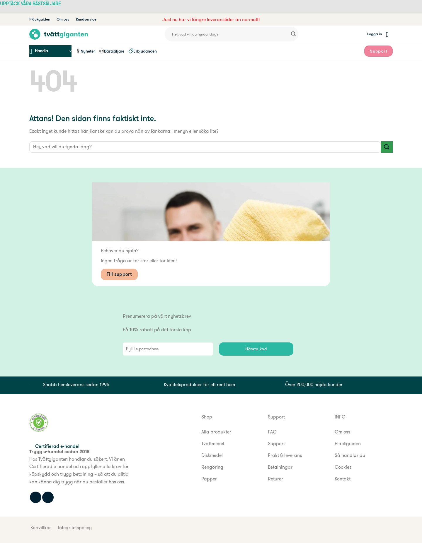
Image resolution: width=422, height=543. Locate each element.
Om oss (63, 19)
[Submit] (293, 34)
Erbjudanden (142, 51)
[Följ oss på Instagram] (48, 497)
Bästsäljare (111, 51)
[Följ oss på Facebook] (35, 497)
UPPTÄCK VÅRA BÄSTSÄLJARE (30, 3)
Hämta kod (256, 349)
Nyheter (85, 51)
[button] (374, 34)
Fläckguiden (39, 19)
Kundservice (86, 19)
